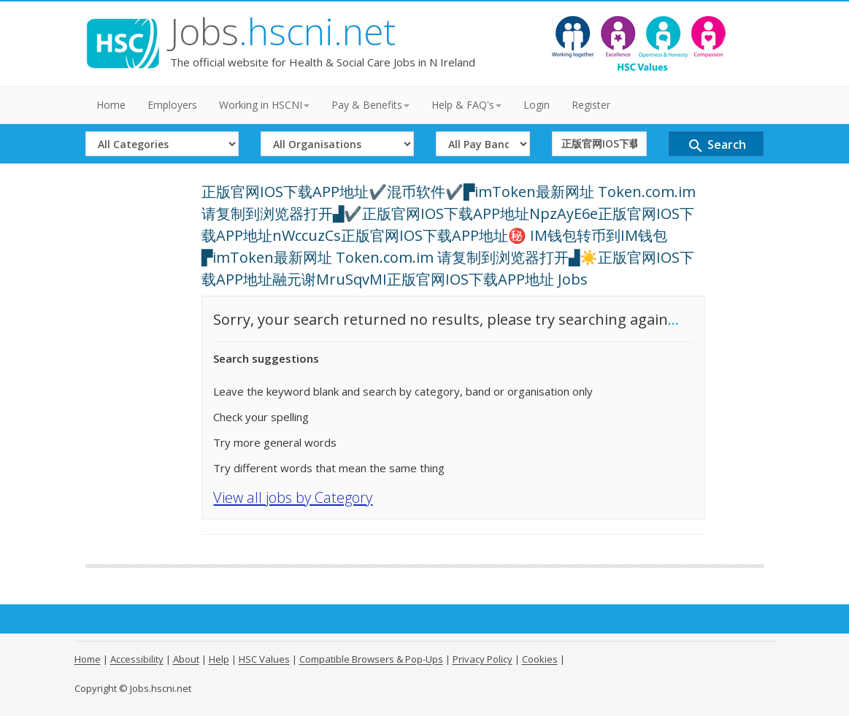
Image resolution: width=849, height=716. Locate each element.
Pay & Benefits (370, 105)
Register (591, 105)
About (186, 659)
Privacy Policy (482, 659)
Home (111, 105)
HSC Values (264, 659)
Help (219, 659)
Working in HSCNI (264, 105)
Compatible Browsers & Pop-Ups (371, 659)
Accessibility (137, 659)
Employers (172, 105)
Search (716, 145)
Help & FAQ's (466, 105)
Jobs (283, 31)
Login (536, 105)
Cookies (540, 659)
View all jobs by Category (292, 497)
